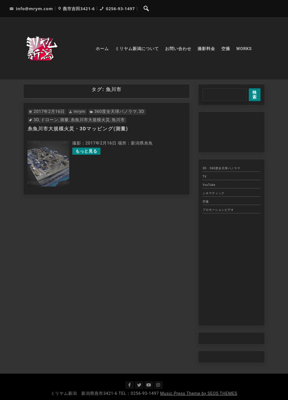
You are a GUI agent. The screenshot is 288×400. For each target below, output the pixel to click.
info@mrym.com (31, 8)
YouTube (209, 184)
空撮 (225, 48)
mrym (79, 111)
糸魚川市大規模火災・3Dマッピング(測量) (78, 129)
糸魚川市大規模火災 (90, 119)
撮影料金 (206, 48)
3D (141, 111)
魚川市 (118, 119)
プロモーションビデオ (218, 209)
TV (205, 176)
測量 (64, 119)
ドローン (49, 119)
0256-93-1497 (117, 8)
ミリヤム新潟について (137, 48)
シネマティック (213, 193)
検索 (254, 94)
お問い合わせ (178, 48)
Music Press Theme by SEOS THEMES (198, 393)
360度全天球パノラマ (115, 111)
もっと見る (86, 151)
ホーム (102, 48)
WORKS (244, 48)
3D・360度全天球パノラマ (221, 168)
